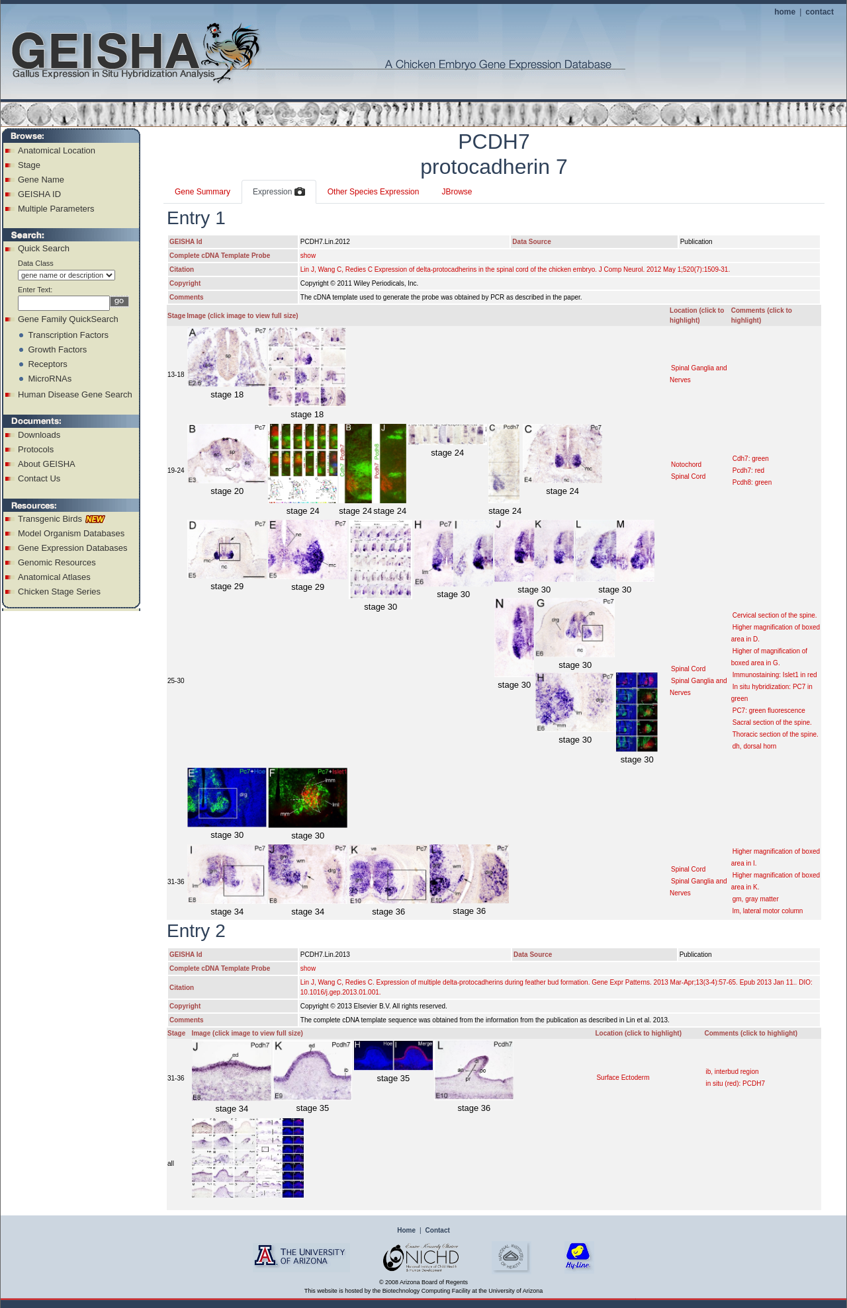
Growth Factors (57, 349)
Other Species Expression (374, 191)
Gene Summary (202, 191)
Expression (279, 192)
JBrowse (456, 191)
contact (819, 12)
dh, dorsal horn (755, 746)
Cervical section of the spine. (775, 615)
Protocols (36, 449)
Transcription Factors (68, 335)
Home (406, 1230)
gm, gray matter (756, 899)
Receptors (47, 364)
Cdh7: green (751, 458)
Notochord (686, 464)
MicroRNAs (49, 379)
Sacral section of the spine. (772, 722)
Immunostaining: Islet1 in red (775, 674)
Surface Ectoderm (622, 1077)
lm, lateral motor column (768, 911)
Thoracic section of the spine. (776, 734)
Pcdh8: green (752, 482)
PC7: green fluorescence (769, 710)
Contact (437, 1230)
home (784, 12)
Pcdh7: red (748, 470)
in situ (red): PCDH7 (734, 1083)
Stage (29, 165)
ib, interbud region (731, 1071)
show (308, 255)
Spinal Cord (688, 476)
